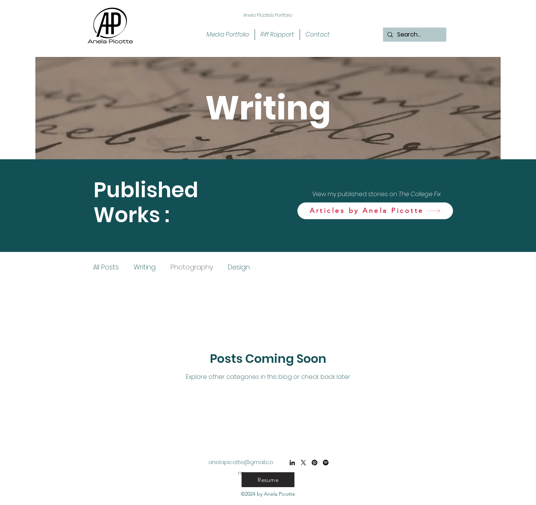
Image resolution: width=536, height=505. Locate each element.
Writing (145, 267)
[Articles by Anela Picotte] (375, 210)
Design (239, 267)
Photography (191, 267)
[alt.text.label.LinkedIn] (292, 462)
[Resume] (268, 479)
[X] (303, 462)
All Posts (106, 267)
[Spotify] (325, 462)
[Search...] (414, 35)
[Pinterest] (314, 462)
